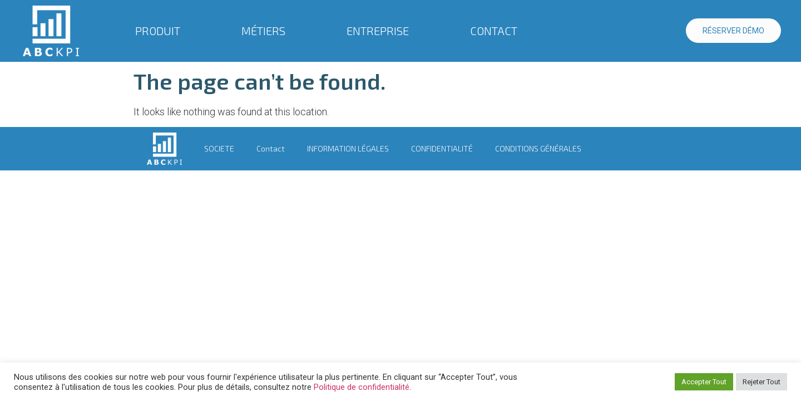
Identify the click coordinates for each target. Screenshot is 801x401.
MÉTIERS (266, 30)
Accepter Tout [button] (703, 382)
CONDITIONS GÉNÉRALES (538, 148)
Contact (270, 148)
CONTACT (493, 30)
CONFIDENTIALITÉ (442, 148)
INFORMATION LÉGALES (348, 148)
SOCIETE (219, 148)
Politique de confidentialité (361, 387)
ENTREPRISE (380, 30)
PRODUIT (160, 30)
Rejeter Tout (761, 382)
